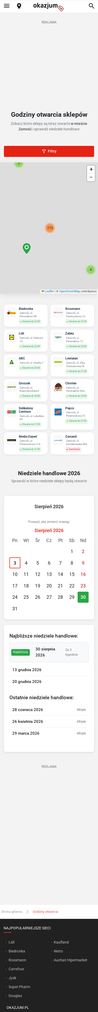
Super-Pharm (19, 987)
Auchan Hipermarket (70, 960)
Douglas (15, 996)
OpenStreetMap (69, 291)
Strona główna (11, 912)
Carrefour (16, 969)
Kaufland (61, 942)
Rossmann (17, 960)
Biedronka (17, 951)
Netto (58, 951)
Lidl (11, 942)
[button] (27, 248)
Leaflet (48, 291)
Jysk (12, 978)
